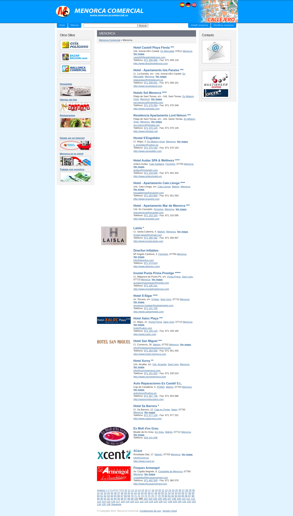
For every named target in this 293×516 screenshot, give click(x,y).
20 (159, 490)
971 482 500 (150, 480)
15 (142, 490)
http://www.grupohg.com (146, 199)
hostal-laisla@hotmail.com (147, 235)
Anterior (101, 490)
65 (115, 496)
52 (169, 493)
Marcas (75, 25)
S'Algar (155, 299)
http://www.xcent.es (143, 461)
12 (132, 490)
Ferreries (170, 164)
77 (156, 496)
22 (166, 490)
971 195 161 (150, 285)
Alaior (174, 409)
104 (155, 498)
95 (118, 498)
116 (113, 501)
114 (104, 501)
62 (105, 496)
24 (173, 490)
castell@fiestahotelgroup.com (149, 57)
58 (189, 493)
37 (118, 493)
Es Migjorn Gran (156, 141)
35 (111, 493)
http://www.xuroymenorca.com (149, 376)
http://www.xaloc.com (144, 334)
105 (160, 498)
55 (179, 493)
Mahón (175, 186)
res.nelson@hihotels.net (146, 125)
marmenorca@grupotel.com (148, 212)
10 (125, 490)
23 (169, 490)
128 (170, 501)
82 (172, 496)
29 (190, 490)
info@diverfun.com (143, 260)
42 (135, 493)
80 (166, 496)
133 (194, 501)
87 (189, 496)
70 (132, 496)
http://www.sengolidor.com (147, 151)
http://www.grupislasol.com (147, 86)
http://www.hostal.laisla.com (148, 241)
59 (193, 493)
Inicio (62, 25)
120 (132, 501)
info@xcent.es (141, 457)
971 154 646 (150, 173)
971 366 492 (150, 237)
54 (176, 493)
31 (98, 493)
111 (188, 498)
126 (160, 501)
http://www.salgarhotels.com (148, 311)
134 (99, 504)
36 (115, 493)
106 (165, 498)
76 (152, 496)
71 (135, 496)
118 (123, 501)
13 (136, 490)
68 (125, 496)
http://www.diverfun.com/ (146, 266)
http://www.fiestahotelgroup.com (150, 63)
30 (193, 490)
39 (125, 493)
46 (149, 493)
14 (139, 490)
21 (163, 490)
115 (109, 501)
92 (108, 498)
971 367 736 (150, 396)
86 (186, 496)
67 (122, 496)
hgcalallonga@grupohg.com (148, 192)
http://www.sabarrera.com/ (147, 418)
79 (162, 496)
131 (184, 501)
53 (172, 493)
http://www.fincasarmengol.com (150, 483)
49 (159, 493)
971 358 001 (150, 82)
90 (101, 498)
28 (186, 490)
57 (186, 493)
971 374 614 (150, 263)
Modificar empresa (224, 25)
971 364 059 (150, 350)
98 (128, 498)
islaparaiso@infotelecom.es (148, 79)
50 (162, 493)
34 (108, 493)
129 (175, 501)
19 (156, 490)
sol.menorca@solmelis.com (148, 102)
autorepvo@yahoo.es (145, 393)
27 (183, 490)
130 (180, 501)
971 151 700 (150, 308)
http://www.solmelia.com (146, 108)
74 (145, 496)
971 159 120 (150, 330)
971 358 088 (150, 60)
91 (105, 498)
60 (98, 496)
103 (150, 498)
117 (118, 501)
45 (145, 493)
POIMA (161, 387)
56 (182, 493)
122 (142, 501)
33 (105, 493)
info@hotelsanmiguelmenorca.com (152, 347)
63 (108, 496)
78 (159, 496)
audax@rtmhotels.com (145, 170)
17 (149, 490)
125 (156, 501)
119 (127, 501)
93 (111, 498)
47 (152, 493)
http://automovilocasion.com (148, 399)
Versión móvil (169, 510)
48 (156, 493)
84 (179, 496)
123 (146, 501)
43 (139, 493)
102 (146, 498)
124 (151, 501)
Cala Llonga (164, 186)
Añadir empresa (199, 25)
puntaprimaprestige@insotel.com (151, 282)
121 (137, 501)
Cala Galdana (156, 164)
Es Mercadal (167, 51)
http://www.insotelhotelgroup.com (151, 289)
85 (182, 496)
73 (142, 496)
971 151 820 (150, 373)
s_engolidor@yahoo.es (145, 145)
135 (104, 504)
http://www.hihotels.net (145, 131)
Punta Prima (174, 276)
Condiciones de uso (150, 510)
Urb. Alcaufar (159, 364)
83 (176, 496)
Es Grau (159, 432)
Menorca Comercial (100, 12)
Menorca (187, 51)
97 (125, 498)
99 (132, 498)
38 (122, 493)
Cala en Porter (162, 409)
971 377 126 (150, 415)
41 (132, 493)
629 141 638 (150, 437)
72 (139, 496)
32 (101, 493)
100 (136, 498)
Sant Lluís (187, 276)
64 (111, 496)
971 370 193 (150, 147)
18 (153, 490)
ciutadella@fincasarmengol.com (150, 477)
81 (169, 496)
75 (149, 496)
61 (101, 496)
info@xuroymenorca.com (147, 370)
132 (189, 501)
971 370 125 (150, 128)
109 (179, 498)
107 (169, 498)
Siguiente (116, 504)
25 (176, 490)
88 (193, 496)
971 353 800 (150, 195)
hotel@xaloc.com (142, 328)
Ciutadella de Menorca (170, 471)
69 (128, 496)
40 (128, 493)
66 (118, 496)
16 (146, 490)
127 (165, 501)
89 (98, 498)
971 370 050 (150, 105)
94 (115, 498)
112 (193, 498)
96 (122, 498)
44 (142, 493)
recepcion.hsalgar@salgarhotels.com (153, 305)
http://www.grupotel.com (146, 218)
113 (99, 501)
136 (109, 504)
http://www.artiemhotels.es (147, 176)
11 (129, 490)
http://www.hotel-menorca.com (149, 354)
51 (166, 493)
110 (183, 498)
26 (179, 490)
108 (174, 498)
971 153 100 (150, 215)
